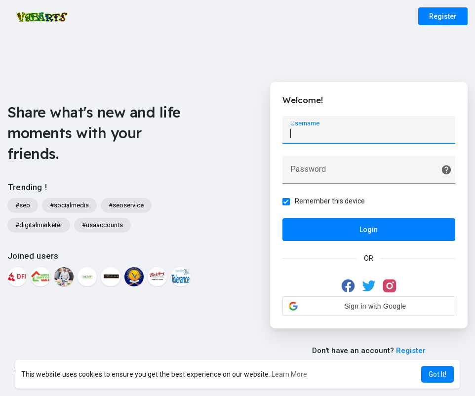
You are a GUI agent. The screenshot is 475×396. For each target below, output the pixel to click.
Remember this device (330, 201)
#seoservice (126, 205)
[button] (368, 306)
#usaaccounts (102, 225)
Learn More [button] (289, 374)
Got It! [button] (437, 374)
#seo (22, 205)
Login (368, 230)
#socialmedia (69, 205)
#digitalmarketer (38, 225)
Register (443, 16)
